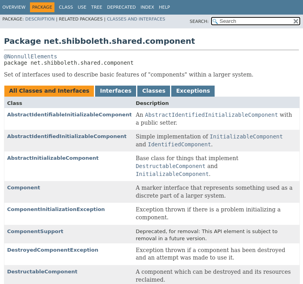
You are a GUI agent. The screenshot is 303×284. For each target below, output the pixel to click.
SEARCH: (199, 21)
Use (82, 7)
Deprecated (121, 7)
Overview (14, 7)
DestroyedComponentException (52, 250)
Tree (96, 7)
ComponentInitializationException (56, 209)
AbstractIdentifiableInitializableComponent (69, 115)
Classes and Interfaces (136, 19)
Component (23, 188)
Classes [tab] (153, 91)
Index (147, 7)
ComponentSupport (35, 231)
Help (164, 7)
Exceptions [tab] (193, 91)
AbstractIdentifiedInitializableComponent (67, 136)
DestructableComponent (42, 272)
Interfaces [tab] (115, 91)
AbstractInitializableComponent (53, 158)
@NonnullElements (30, 56)
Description (39, 19)
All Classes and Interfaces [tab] (49, 91)
